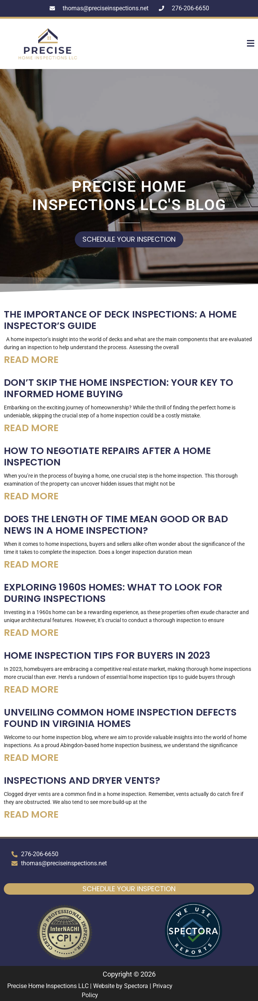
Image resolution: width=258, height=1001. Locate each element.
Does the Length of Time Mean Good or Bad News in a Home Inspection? (116, 524)
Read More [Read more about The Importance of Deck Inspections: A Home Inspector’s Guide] (31, 359)
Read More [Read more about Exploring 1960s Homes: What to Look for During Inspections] (31, 632)
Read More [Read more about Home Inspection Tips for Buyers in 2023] (31, 689)
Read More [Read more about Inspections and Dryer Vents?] (31, 814)
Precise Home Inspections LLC (48, 986)
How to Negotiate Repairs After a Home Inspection (107, 456)
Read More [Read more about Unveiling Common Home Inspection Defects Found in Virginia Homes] (31, 757)
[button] (232, 43)
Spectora (136, 986)
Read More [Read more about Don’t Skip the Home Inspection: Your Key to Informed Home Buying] (31, 428)
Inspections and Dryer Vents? (82, 780)
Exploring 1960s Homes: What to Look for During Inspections (113, 593)
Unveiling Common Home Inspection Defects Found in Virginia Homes (120, 718)
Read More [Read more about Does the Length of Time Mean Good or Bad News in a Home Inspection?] (31, 564)
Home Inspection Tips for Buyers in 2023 (107, 655)
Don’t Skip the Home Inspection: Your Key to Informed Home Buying (118, 388)
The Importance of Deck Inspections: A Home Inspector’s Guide (120, 320)
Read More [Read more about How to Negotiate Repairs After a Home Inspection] (31, 496)
